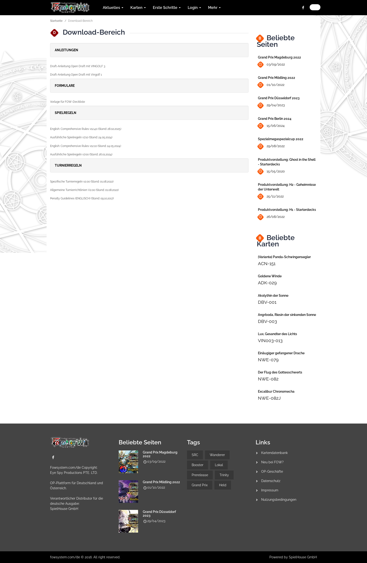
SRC (195, 455)
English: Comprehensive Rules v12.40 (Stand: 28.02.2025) (85, 129)
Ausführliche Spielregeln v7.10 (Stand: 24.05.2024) (81, 137)
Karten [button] (138, 7)
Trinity (224, 475)
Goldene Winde (270, 276)
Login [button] (194, 7)
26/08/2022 (271, 217)
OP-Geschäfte (272, 471)
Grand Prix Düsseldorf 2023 (279, 98)
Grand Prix (200, 485)
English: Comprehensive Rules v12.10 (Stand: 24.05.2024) (85, 146)
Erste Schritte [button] (167, 7)
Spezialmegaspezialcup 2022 (280, 139)
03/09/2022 (271, 64)
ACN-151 (266, 263)
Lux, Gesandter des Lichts (277, 334)
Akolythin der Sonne (273, 295)
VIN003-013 (270, 340)
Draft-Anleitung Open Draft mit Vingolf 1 (76, 74)
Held (222, 485)
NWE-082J (269, 398)
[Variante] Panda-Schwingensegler (284, 257)
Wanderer (217, 455)
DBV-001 (267, 302)
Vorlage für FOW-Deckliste (67, 101)
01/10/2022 (271, 85)
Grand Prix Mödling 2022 (276, 78)
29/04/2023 (271, 105)
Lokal (219, 465)
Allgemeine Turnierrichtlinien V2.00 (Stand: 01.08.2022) (84, 190)
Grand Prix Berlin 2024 (274, 119)
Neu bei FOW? (272, 462)
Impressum (269, 490)
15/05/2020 (271, 171)
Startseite (56, 20)
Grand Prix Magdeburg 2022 (279, 57)
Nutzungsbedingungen (278, 499)
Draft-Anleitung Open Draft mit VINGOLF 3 (77, 66)
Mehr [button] (214, 7)
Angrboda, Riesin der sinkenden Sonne (287, 315)
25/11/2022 (271, 196)
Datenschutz (270, 481)
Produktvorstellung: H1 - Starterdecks (287, 210)
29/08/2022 (271, 146)
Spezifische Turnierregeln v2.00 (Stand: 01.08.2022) (82, 181)
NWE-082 (268, 378)
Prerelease (200, 475)
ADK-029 (267, 282)
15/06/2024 (271, 126)
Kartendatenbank (274, 453)
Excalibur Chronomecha (276, 391)
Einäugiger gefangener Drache (281, 353)
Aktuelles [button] (113, 7)
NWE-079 (268, 359)
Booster (197, 465)
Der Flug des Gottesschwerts (280, 372)
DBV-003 (267, 321)
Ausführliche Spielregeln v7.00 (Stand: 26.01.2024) (81, 154)
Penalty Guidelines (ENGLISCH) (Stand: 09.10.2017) (82, 198)
